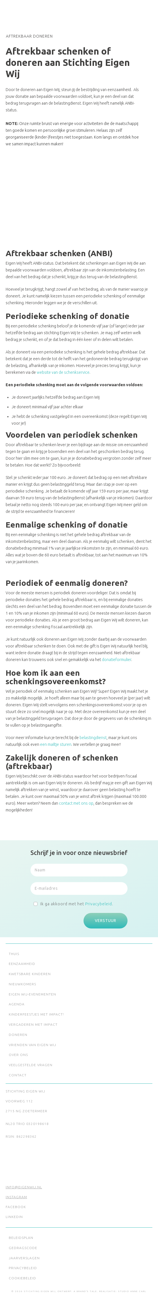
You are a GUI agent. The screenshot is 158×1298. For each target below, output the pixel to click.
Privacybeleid (98, 904)
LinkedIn (14, 1217)
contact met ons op (76, 803)
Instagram (16, 1197)
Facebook (16, 1207)
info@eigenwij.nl (24, 1187)
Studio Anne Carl (132, 1291)
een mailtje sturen (55, 744)
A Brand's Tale (85, 1291)
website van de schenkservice (63, 372)
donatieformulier (116, 659)
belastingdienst (93, 737)
